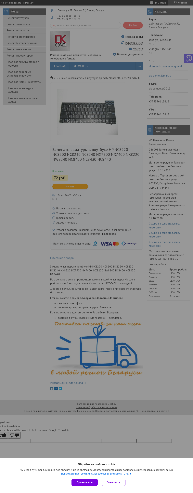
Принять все (85, 482)
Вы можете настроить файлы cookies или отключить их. (95, 473)
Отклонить (113, 482)
